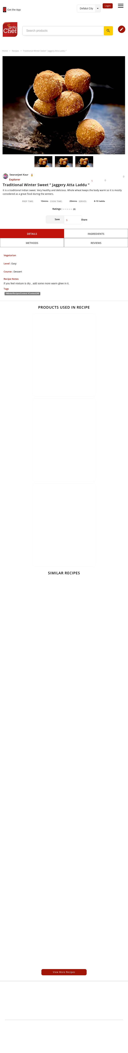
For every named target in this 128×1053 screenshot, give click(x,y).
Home (5, 50)
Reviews (96, 243)
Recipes (15, 50)
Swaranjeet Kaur (16, 174)
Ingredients (96, 234)
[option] (64, 105)
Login (108, 5)
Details (32, 234)
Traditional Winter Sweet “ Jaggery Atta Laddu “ (44, 50)
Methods (32, 243)
